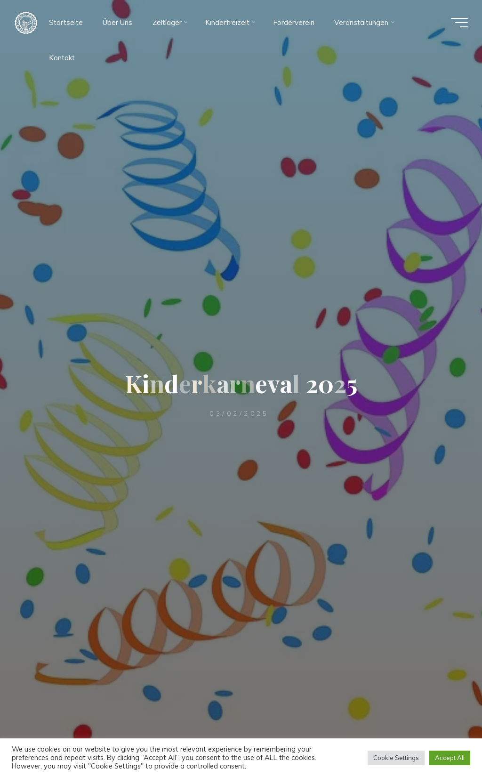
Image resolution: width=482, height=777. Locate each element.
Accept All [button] (450, 757)
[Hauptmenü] (459, 22)
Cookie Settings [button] (396, 757)
